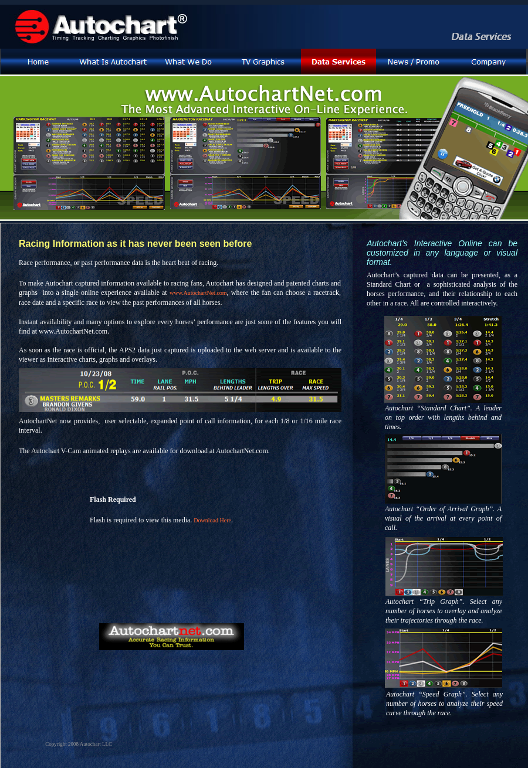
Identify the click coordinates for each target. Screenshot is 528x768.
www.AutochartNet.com (198, 293)
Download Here (212, 520)
